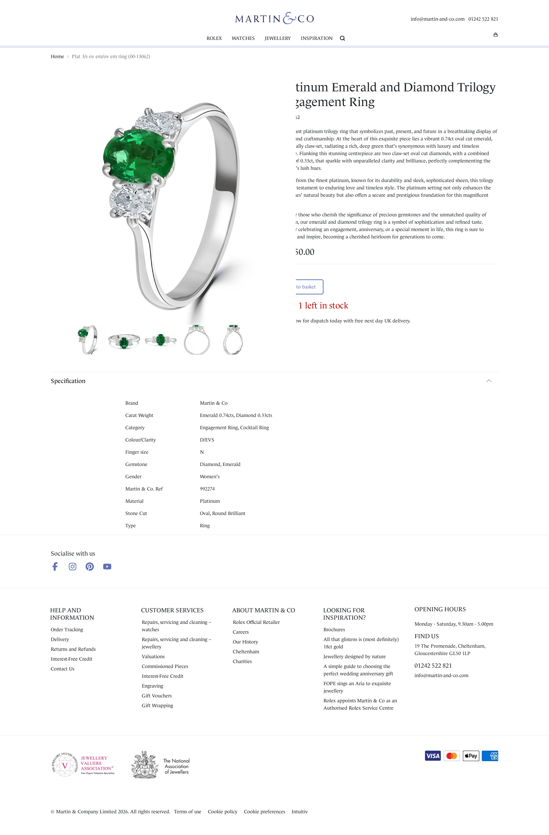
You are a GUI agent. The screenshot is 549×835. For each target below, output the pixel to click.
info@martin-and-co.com (438, 19)
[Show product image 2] (124, 341)
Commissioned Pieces (165, 666)
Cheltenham (246, 651)
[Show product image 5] (233, 341)
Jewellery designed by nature (355, 656)
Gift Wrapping (157, 705)
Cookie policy (222, 811)
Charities (242, 661)
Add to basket (301, 287)
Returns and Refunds (73, 649)
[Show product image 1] (87, 341)
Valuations (153, 656)
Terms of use (187, 811)
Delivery (60, 639)
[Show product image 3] (160, 341)
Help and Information (72, 614)
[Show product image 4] (197, 341)
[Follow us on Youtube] (107, 566)
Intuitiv (300, 811)
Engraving (152, 686)
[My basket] (496, 35)
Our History (245, 642)
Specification (68, 380)
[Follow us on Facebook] (55, 566)
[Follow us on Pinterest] (89, 566)
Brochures (334, 629)
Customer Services (172, 610)
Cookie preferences (264, 811)
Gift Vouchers (157, 695)
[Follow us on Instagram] (72, 566)
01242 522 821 (483, 19)
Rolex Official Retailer (256, 622)
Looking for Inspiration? (344, 614)
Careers (241, 632)
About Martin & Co (263, 610)
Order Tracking (67, 629)
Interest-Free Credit (71, 659)
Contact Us (62, 669)
